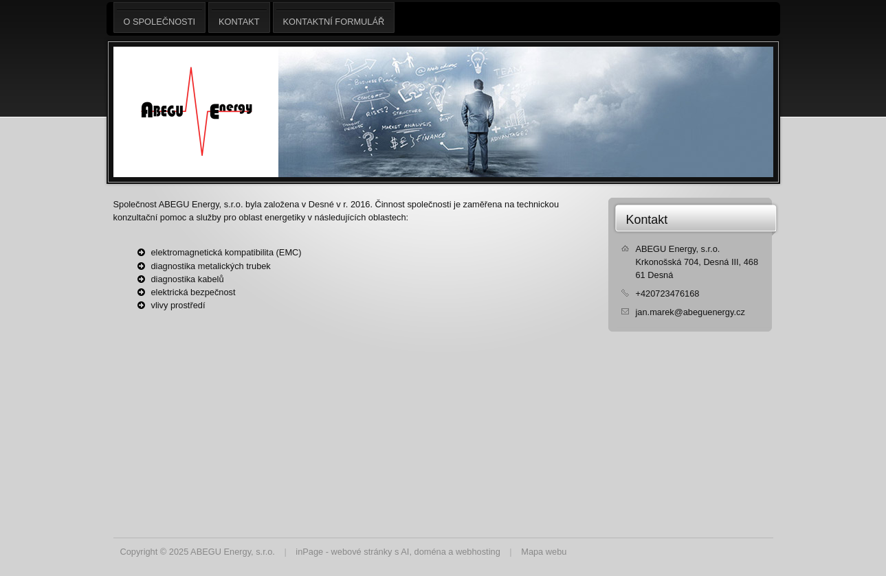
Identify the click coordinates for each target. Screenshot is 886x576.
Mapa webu (543, 551)
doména (430, 551)
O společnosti (159, 17)
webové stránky (361, 551)
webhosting (478, 551)
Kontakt (647, 220)
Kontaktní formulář (334, 17)
